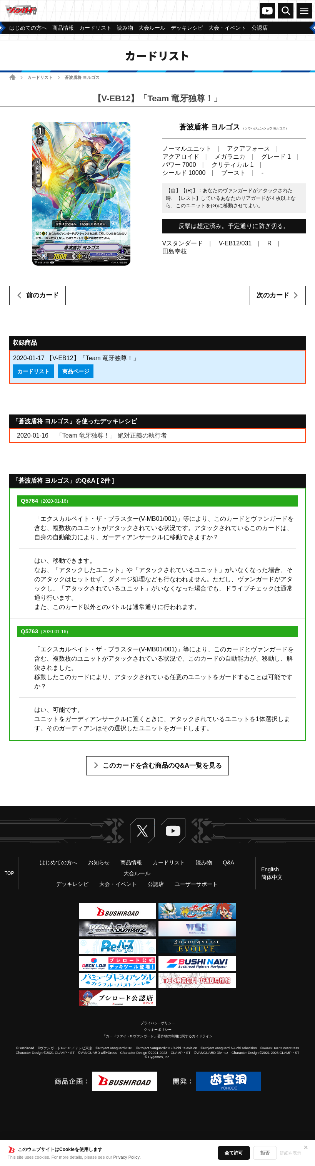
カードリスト (40, 77)
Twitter (142, 831)
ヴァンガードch (267, 10)
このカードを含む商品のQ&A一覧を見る (162, 765)
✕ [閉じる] (305, 1147)
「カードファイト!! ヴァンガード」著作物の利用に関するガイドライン (157, 1036)
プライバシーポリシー (157, 1023)
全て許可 (234, 1153)
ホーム (12, 77)
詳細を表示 (290, 1153)
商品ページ (75, 371)
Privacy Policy (126, 1157)
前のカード (42, 295)
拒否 (265, 1153)
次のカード (273, 295)
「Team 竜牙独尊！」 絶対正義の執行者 (111, 435)
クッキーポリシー (158, 1030)
